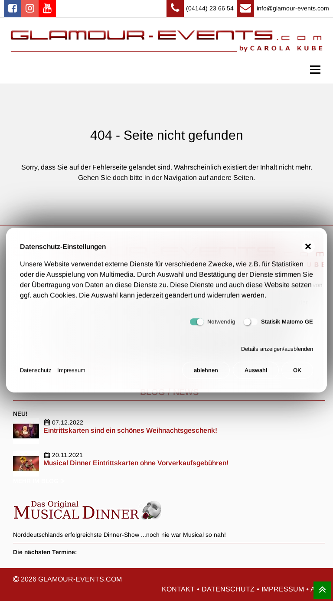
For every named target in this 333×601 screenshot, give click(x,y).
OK (297, 374)
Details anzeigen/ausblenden (277, 352)
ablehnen (206, 374)
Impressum (71, 374)
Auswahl (256, 374)
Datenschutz (36, 374)
